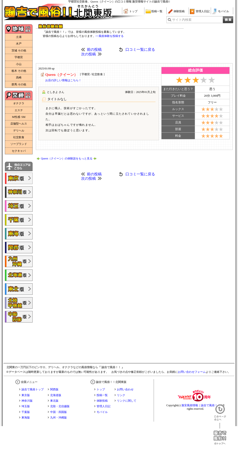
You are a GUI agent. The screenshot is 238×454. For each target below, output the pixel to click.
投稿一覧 (156, 11)
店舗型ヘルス (18, 123)
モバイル (223, 11)
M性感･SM (18, 117)
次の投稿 (88, 54)
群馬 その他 (19, 84)
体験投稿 (179, 11)
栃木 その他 (19, 70)
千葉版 (25, 412)
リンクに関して (126, 400)
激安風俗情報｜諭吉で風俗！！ (200, 405)
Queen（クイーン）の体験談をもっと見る (66, 158)
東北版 (54, 400)
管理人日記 (203, 11)
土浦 (18, 37)
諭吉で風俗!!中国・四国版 (19, 317)
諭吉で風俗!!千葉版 (19, 220)
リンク (121, 395)
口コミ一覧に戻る (140, 49)
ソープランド (18, 144)
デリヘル (18, 130)
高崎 (18, 77)
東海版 (25, 417)
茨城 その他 (19, 50)
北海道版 (55, 395)
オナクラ (18, 103)
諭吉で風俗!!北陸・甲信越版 (19, 303)
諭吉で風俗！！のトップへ (220, 434)
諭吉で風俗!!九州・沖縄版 (19, 261)
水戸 (18, 43)
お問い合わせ (125, 389)
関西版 (54, 389)
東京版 (25, 395)
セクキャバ (19, 150)
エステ (19, 110)
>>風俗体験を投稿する (109, 36)
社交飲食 (18, 137)
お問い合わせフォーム (192, 371)
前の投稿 (94, 49)
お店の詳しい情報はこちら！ (63, 80)
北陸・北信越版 (60, 406)
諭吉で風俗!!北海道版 (19, 275)
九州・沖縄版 (58, 417)
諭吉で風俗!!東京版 (19, 178)
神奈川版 (27, 400)
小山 (18, 64)
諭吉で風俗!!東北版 (19, 289)
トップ (133, 11)
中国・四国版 (58, 412)
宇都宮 (19, 57)
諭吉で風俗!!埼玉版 (19, 206)
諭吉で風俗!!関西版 (19, 247)
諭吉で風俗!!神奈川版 (19, 192)
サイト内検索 (182, 19)
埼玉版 (25, 406)
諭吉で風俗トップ (32, 389)
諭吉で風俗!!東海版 (19, 233)
